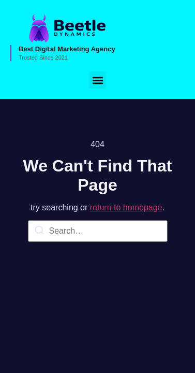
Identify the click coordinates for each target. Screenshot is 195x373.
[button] (97, 80)
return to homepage (126, 207)
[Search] (39, 232)
